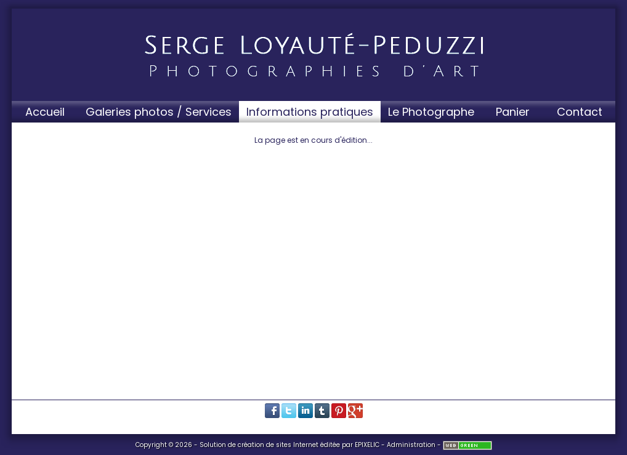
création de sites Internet (278, 444)
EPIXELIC (367, 444)
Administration (411, 444)
